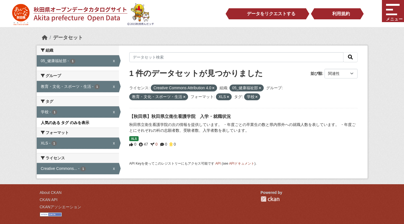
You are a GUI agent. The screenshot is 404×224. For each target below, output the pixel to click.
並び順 (316, 73)
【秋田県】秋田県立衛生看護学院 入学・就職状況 (180, 116)
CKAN (270, 199)
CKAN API (49, 199)
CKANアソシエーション (60, 207)
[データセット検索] (236, 57)
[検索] (350, 57)
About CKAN (51, 192)
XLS (134, 138)
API (218, 163)
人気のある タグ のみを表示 (65, 122)
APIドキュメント (241, 163)
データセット (68, 37)
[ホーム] (44, 37)
